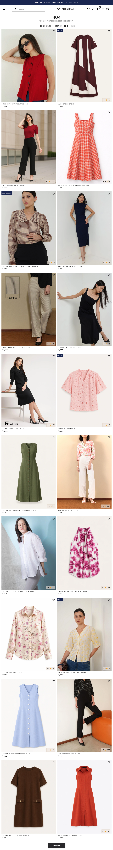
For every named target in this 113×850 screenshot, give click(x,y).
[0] (98, 8)
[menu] (3, 8)
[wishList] (88, 8)
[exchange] (103, 9)
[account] (93, 8)
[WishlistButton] (53, 31)
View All (56, 845)
